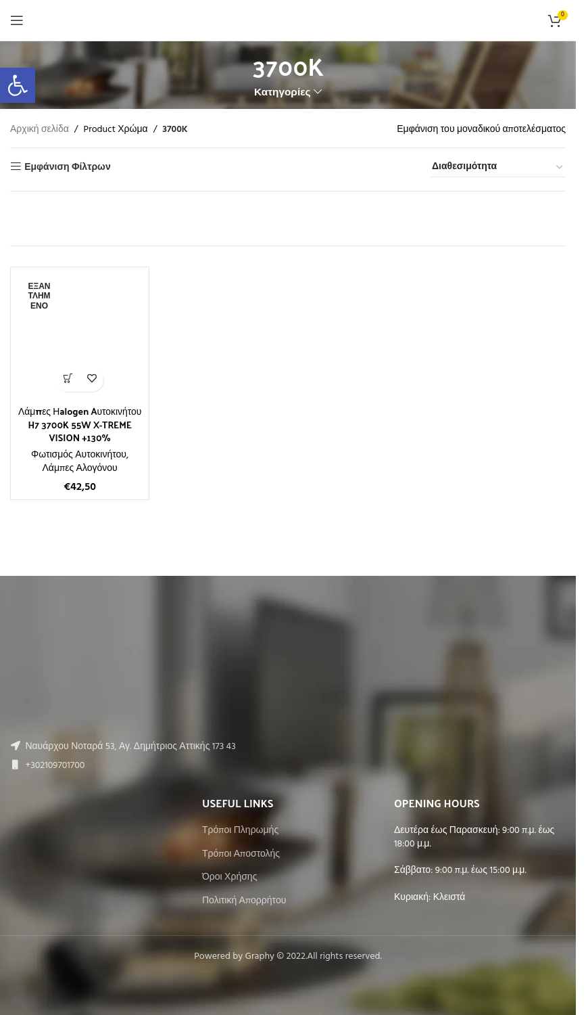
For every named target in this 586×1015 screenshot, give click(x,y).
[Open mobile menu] (16, 20)
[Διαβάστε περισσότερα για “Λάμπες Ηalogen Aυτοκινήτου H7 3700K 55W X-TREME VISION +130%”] (68, 380)
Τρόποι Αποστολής (241, 854)
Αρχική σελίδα (39, 129)
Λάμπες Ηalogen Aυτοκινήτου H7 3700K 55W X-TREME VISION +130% (80, 424)
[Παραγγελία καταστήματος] (498, 167)
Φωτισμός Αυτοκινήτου (78, 455)
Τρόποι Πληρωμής (240, 831)
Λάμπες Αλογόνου (80, 468)
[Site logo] (288, 20)
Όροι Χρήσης (229, 877)
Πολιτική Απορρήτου (244, 901)
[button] (17, 85)
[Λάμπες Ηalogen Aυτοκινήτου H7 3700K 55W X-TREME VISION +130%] (80, 336)
